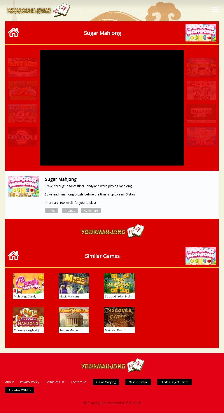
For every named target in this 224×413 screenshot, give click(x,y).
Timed (51, 211)
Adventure (91, 211)
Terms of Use (55, 382)
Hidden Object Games (174, 382)
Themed (69, 211)
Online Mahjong (106, 382)
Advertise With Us (20, 390)
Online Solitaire (138, 382)
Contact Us (79, 382)
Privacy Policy (29, 382)
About (9, 382)
